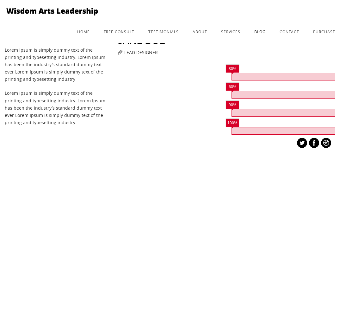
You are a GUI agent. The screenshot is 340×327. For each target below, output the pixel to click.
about (200, 31)
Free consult (119, 31)
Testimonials (163, 31)
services (230, 31)
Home (83, 31)
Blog (260, 31)
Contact (289, 31)
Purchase (324, 31)
